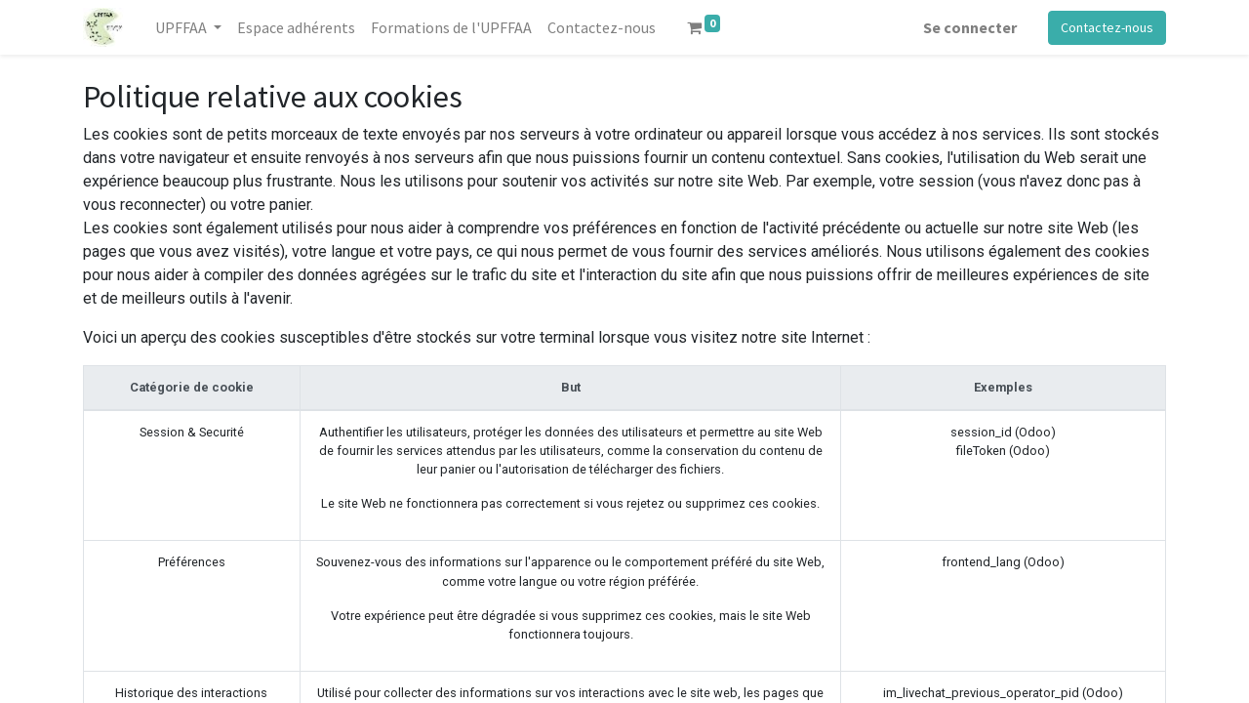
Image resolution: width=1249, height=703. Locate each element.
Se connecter (970, 27)
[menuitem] (296, 27)
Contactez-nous (1107, 27)
